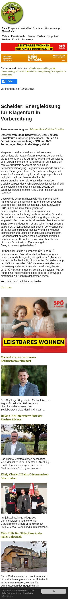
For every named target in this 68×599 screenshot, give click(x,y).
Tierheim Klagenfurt (47, 36)
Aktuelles (26, 28)
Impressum (27, 39)
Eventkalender (18, 36)
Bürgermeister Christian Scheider (47, 129)
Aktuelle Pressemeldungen (40, 68)
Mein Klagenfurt (10, 28)
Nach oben (6, 287)
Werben (6, 39)
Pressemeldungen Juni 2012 (13, 71)
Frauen (31, 36)
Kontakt (16, 39)
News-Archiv (9, 31)
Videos (5, 36)
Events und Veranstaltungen (47, 28)
